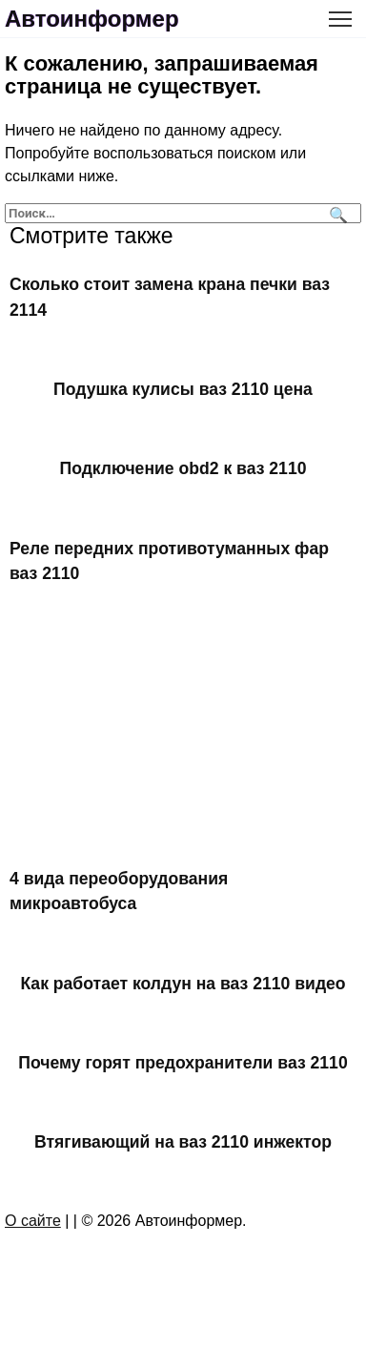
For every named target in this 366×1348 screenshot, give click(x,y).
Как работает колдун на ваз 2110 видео (182, 982)
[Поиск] (336, 213)
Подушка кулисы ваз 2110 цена (183, 389)
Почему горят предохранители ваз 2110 (182, 1062)
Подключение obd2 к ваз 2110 (183, 468)
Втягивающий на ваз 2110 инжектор (183, 1141)
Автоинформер (92, 18)
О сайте (33, 1221)
